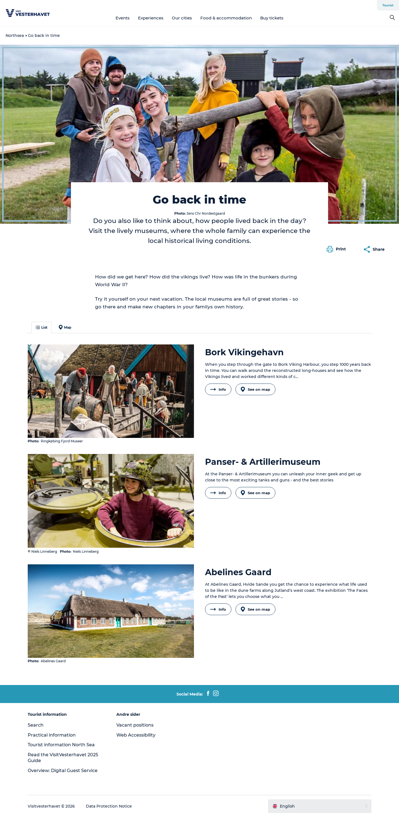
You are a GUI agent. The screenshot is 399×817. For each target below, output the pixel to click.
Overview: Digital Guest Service (63, 770)
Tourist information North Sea (61, 744)
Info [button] (218, 389)
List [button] (41, 327)
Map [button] (65, 327)
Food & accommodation (226, 18)
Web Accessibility (135, 735)
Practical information (52, 735)
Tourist (387, 5)
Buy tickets (271, 18)
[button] (338, 249)
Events (123, 18)
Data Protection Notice (109, 806)
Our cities (182, 18)
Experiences (150, 18)
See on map (255, 389)
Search (36, 725)
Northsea (15, 35)
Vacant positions (135, 725)
